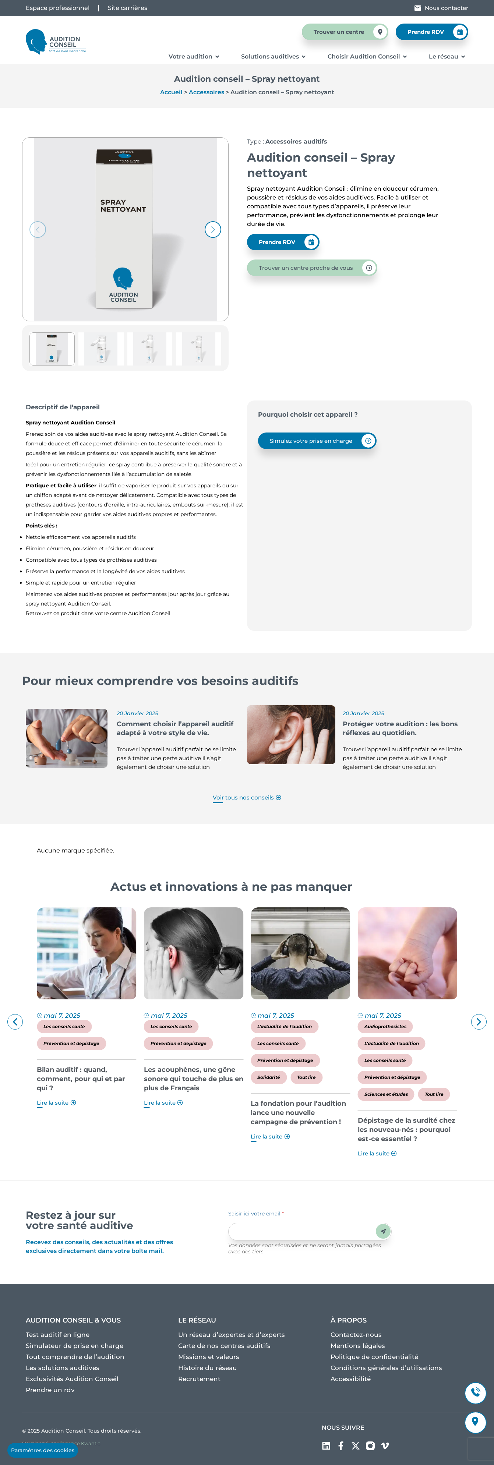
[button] (213, 229)
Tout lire (403, 1077)
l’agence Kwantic (80, 1443)
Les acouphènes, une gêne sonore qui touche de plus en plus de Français (290, 1079)
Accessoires (206, 92)
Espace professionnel (57, 7)
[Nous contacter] (417, 8)
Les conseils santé (161, 1026)
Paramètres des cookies (42, 1450)
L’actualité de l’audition (381, 1026)
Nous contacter (446, 7)
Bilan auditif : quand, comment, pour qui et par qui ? (178, 1079)
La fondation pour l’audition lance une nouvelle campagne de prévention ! (395, 1112)
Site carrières (127, 7)
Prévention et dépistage (168, 1043)
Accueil (171, 92)
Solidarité (365, 1077)
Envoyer (383, 1231)
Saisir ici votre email (256, 1213)
